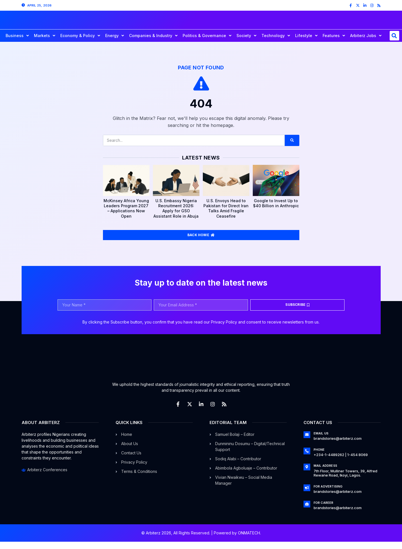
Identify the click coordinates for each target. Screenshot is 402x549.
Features (334, 43)
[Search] (292, 147)
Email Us (321, 441)
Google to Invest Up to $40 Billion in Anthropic (276, 210)
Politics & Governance (207, 43)
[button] (394, 43)
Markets (44, 43)
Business (17, 43)
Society (246, 43)
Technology (275, 43)
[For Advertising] (307, 495)
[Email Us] (307, 442)
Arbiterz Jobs (366, 43)
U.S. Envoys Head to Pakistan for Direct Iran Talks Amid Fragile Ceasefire (226, 216)
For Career (324, 510)
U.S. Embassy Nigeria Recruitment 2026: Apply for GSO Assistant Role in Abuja (176, 216)
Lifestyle (306, 43)
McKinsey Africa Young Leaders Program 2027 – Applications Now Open (126, 216)
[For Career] (307, 511)
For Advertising (328, 494)
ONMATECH (249, 540)
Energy (114, 43)
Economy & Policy (80, 43)
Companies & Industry (153, 43)
